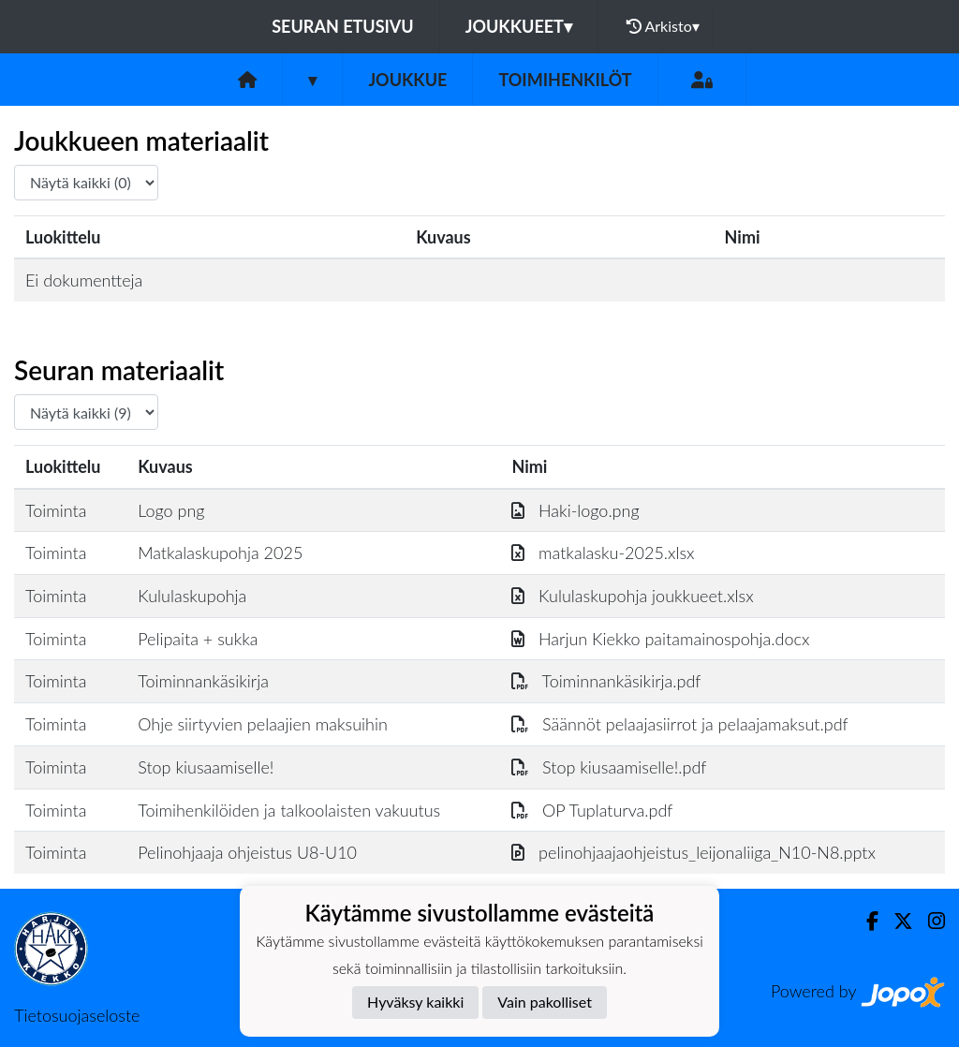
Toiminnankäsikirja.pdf (606, 681)
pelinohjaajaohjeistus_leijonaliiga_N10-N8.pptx (693, 852)
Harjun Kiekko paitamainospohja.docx (660, 638)
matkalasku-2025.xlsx (602, 552)
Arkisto (663, 26)
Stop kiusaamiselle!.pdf (608, 767)
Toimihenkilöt (564, 79)
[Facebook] (864, 921)
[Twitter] (895, 921)
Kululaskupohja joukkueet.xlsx (632, 595)
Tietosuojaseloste (77, 1015)
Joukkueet (518, 26)
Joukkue (407, 79)
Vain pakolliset (544, 1001)
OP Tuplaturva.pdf (591, 810)
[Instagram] (929, 921)
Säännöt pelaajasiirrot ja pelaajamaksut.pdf (679, 724)
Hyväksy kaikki (415, 1001)
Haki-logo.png (575, 510)
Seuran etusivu (343, 26)
